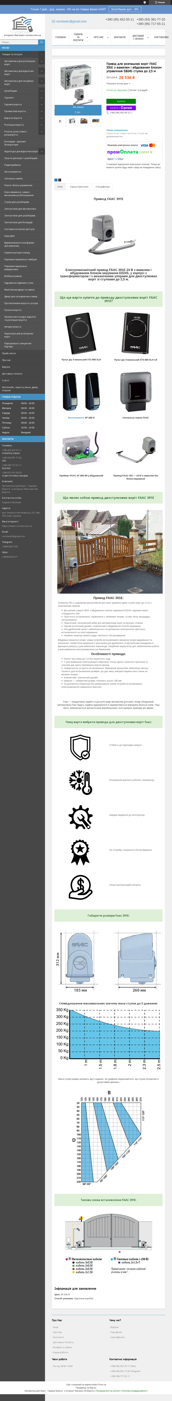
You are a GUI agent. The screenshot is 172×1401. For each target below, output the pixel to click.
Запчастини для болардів (18, 222)
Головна (60, 37)
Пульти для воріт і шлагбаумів (20, 158)
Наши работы (60, 1352)
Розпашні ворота (14, 124)
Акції (55, 1327)
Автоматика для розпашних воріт (19, 62)
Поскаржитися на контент (108, 1391)
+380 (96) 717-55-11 (120, 1376)
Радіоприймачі (12, 164)
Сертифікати (118, 1337)
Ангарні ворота (12, 326)
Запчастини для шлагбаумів (19, 215)
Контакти (119, 37)
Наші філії (9, 235)
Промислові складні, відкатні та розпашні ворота (20, 318)
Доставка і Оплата (63, 1342)
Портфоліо (116, 1332)
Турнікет (9, 97)
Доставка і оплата (12, 373)
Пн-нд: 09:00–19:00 (63, 1366)
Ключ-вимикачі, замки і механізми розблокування (19, 193)
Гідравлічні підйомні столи (18, 282)
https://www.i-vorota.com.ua (17, 526)
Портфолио (161, 37)
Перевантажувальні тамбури (20, 259)
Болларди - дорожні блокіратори (15, 143)
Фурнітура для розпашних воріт (18, 335)
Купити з (121, 108)
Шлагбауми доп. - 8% (125, 9)
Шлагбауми (10, 90)
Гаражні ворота (13, 104)
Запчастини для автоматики (20, 208)
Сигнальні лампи (13, 178)
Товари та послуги (12, 54)
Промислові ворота (15, 111)
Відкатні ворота (13, 117)
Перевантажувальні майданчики (15, 268)
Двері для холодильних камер (20, 296)
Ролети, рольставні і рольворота (15, 133)
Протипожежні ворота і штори (21, 303)
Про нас (6, 360)
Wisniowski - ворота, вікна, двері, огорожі (20, 389)
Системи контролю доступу (19, 229)
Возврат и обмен (62, 1347)
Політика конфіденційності (135, 1391)
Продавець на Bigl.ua (86, 1388)
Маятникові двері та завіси (19, 289)
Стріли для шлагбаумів (16, 201)
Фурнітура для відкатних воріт (21, 151)
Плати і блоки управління (18, 185)
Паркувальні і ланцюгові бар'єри (17, 345)
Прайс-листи (9, 353)
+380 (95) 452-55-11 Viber (123, 1366)
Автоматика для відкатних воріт (19, 72)
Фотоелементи (12, 171)
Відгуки (6, 366)
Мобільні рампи (13, 276)
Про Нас (57, 1332)
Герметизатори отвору (17, 252)
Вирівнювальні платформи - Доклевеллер (19, 244)
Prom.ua (102, 1384)
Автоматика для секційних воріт (19, 82)
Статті (5, 380)
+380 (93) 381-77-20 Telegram (125, 1371)
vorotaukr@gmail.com (13, 536)
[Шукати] (41, 42)
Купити (121, 101)
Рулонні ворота (12, 310)
